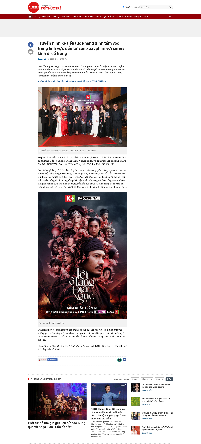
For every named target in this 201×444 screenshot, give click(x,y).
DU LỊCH (137, 17)
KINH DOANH (88, 17)
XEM (169, 379)
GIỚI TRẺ (120, 17)
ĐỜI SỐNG (66, 17)
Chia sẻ (53, 360)
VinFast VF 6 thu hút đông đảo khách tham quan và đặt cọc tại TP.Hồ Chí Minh (72, 81)
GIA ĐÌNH (128, 17)
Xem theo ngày (121, 379)
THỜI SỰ (37, 17)
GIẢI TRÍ (111, 17)
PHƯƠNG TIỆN (100, 17)
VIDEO (145, 17)
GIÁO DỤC (56, 17)
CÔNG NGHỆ (76, 17)
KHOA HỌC (46, 17)
